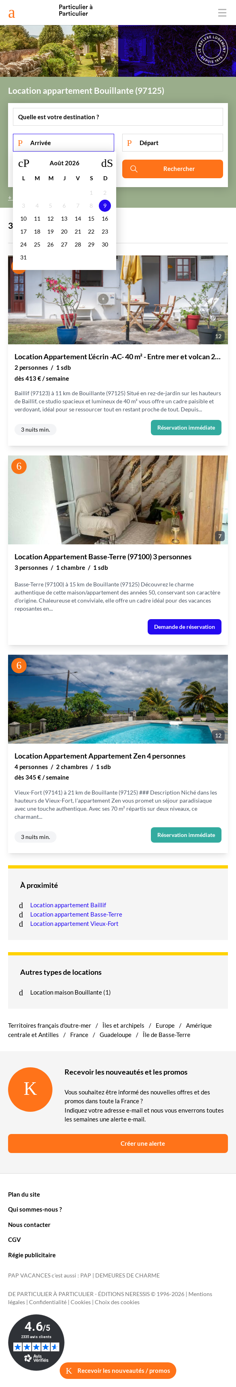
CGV (14, 1239)
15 (91, 218)
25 (37, 244)
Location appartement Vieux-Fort (75, 923)
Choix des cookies (117, 1302)
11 (37, 218)
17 (23, 231)
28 (78, 244)
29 (91, 244)
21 (78, 231)
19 (50, 231)
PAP (85, 1275)
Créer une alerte (143, 1143)
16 (105, 218)
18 (37, 231)
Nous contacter (29, 1224)
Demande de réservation (184, 627)
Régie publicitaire (32, 1254)
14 (78, 218)
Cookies (81, 1302)
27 (64, 244)
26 (50, 244)
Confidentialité (48, 1302)
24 (23, 244)
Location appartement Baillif (68, 905)
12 (50, 218)
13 (64, 218)
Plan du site (24, 1194)
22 (91, 231)
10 (23, 218)
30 (105, 244)
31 (23, 257)
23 (105, 231)
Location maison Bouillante (66, 992)
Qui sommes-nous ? (35, 1209)
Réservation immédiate (186, 427)
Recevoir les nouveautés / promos (118, 1370)
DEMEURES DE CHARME (127, 1275)
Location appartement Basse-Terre (76, 914)
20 (64, 231)
